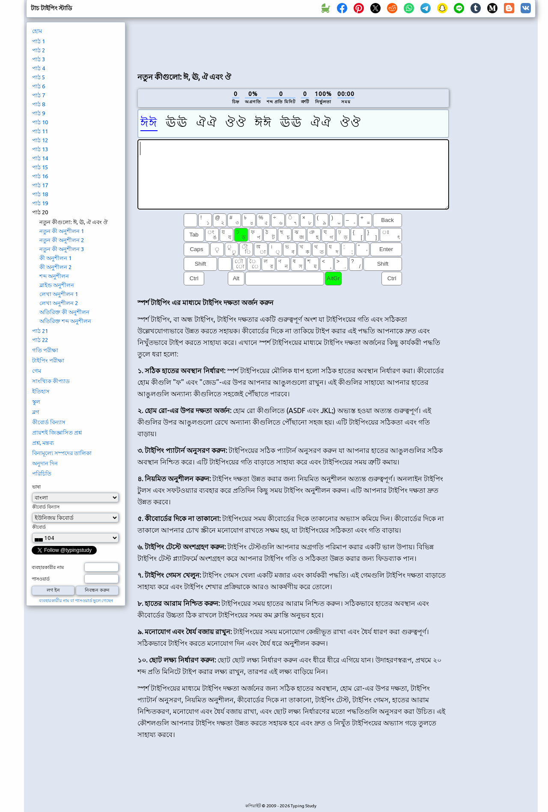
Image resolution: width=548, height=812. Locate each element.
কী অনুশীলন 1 (55, 258)
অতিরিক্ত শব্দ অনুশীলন (65, 321)
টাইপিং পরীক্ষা (48, 360)
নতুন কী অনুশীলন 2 (61, 240)
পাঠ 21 (40, 331)
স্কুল (36, 402)
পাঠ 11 (40, 131)
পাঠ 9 (38, 113)
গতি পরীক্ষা (45, 350)
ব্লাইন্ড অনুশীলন (56, 285)
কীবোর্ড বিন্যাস (49, 422)
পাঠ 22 (40, 340)
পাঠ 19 (40, 203)
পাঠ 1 (38, 41)
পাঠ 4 (38, 68)
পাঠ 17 (40, 185)
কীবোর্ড (39, 527)
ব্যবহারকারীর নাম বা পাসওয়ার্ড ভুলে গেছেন (76, 600)
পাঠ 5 (38, 77)
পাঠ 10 (40, 122)
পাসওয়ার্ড (41, 578)
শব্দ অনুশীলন (54, 276)
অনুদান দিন (45, 463)
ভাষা (36, 486)
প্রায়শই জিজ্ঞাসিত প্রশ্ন (57, 432)
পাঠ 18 (40, 194)
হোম (37, 31)
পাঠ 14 (40, 158)
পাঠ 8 (38, 104)
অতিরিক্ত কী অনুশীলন (64, 312)
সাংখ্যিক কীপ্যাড (51, 381)
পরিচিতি (41, 473)
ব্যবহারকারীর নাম (48, 567)
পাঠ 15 (40, 167)
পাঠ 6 (38, 86)
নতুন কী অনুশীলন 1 (61, 231)
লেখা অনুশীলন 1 (58, 294)
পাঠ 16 (40, 176)
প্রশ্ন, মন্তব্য (43, 443)
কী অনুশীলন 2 (55, 267)
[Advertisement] (293, 43)
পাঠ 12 (40, 140)
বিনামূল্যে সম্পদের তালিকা (62, 453)
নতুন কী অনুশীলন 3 (61, 249)
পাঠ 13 (40, 149)
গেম (36, 371)
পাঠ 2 (38, 50)
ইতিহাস (41, 391)
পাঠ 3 (38, 59)
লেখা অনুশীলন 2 (58, 303)
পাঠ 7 (38, 95)
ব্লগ (35, 412)
